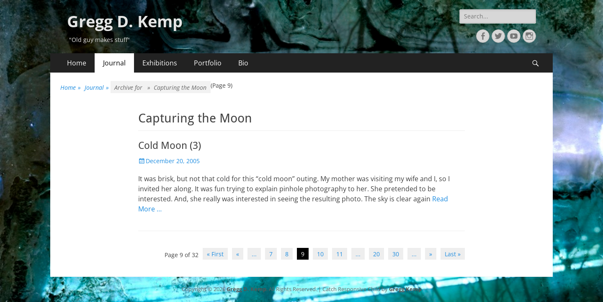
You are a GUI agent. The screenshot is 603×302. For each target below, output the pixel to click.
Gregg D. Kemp (125, 21)
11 (339, 254)
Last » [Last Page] (453, 254)
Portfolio (208, 63)
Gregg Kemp (405, 289)
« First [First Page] (215, 254)
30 (395, 254)
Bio (243, 63)
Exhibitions (159, 63)
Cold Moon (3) (169, 145)
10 (320, 254)
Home (76, 63)
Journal (114, 63)
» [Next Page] (430, 254)
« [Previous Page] (237, 254)
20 (376, 254)
